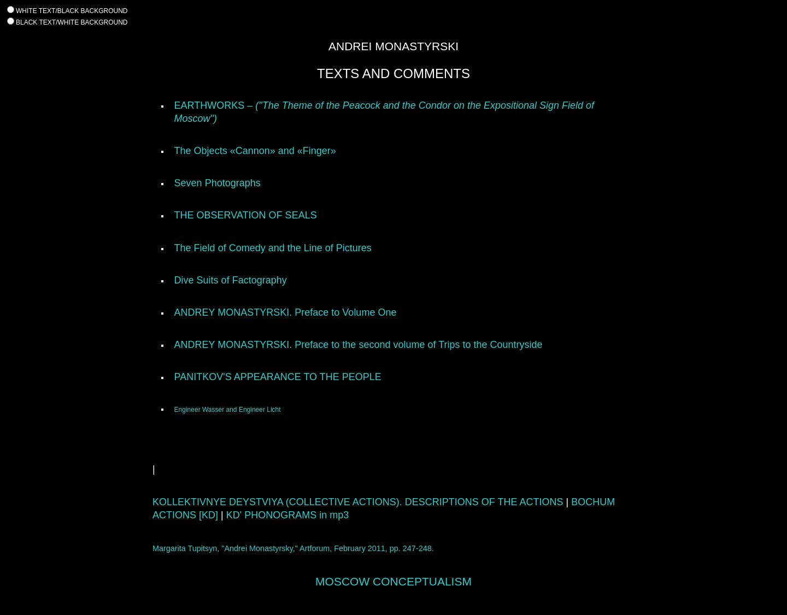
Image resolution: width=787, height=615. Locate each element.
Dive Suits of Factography (230, 280)
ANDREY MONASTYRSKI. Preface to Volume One (285, 312)
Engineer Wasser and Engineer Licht (227, 409)
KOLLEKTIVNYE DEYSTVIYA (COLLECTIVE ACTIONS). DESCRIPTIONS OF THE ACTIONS (357, 501)
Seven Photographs (217, 183)
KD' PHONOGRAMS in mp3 (287, 515)
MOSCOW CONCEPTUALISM (393, 581)
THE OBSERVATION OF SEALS (245, 215)
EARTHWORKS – (215, 105)
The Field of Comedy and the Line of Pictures (273, 248)
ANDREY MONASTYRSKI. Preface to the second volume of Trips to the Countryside (358, 344)
